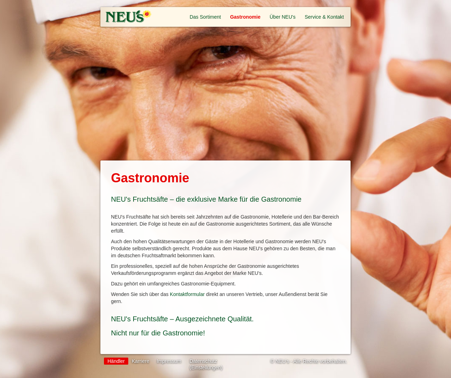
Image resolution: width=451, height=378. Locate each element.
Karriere (140, 361)
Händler (116, 361)
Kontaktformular (187, 294)
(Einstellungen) (206, 367)
